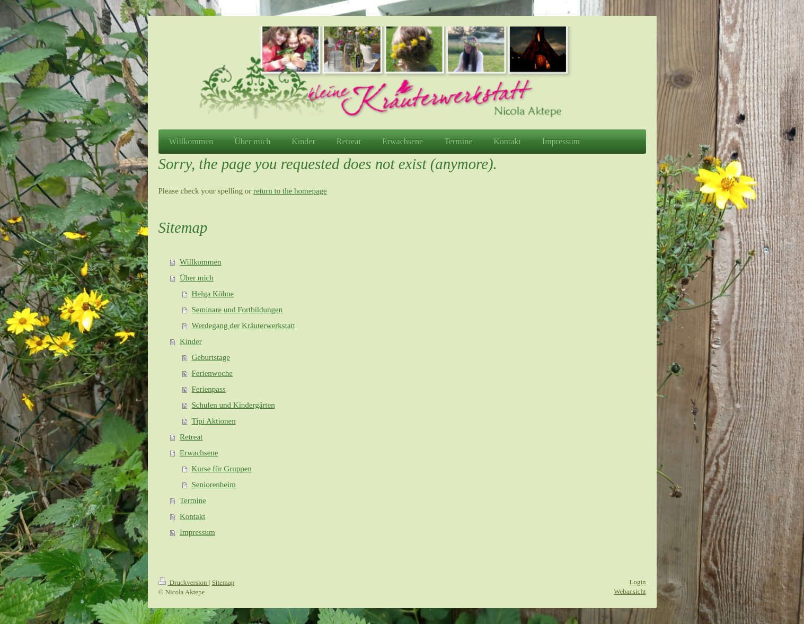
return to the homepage (290, 191)
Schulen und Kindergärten (233, 405)
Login (637, 582)
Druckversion (183, 582)
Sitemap (223, 582)
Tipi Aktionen (214, 421)
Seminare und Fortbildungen (237, 309)
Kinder (191, 341)
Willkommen (201, 262)
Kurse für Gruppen (222, 468)
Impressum (197, 532)
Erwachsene (199, 453)
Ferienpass (209, 389)
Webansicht (630, 591)
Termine (193, 500)
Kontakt (192, 516)
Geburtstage (211, 357)
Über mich (197, 278)
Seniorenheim (214, 484)
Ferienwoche (212, 373)
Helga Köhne (213, 293)
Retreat (191, 437)
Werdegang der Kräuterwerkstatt (243, 325)
